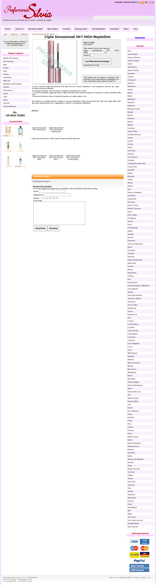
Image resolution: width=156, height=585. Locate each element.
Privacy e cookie (139, 577)
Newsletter (140, 37)
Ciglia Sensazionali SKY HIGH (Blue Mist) (39, 157)
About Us (19, 29)
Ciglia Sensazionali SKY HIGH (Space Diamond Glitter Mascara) (56, 138)
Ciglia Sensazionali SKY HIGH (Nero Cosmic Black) (73, 157)
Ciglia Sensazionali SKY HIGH (43, 34)
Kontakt (66, 29)
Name (35, 191)
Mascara (24, 34)
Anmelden (119, 2)
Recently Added (35, 29)
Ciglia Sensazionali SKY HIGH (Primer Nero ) (56, 157)
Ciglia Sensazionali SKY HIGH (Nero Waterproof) (56, 129)
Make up (14, 34)
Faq (135, 29)
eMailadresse (38, 195)
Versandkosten (98, 29)
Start (5, 34)
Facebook (114, 29)
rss (149, 577)
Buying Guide (81, 29)
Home (7, 29)
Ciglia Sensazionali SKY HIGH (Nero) (39, 129)
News (126, 29)
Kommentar (37, 201)
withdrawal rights (125, 577)
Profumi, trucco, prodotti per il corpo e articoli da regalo (27, 20)
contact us (111, 81)
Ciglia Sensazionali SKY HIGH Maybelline (78, 37)
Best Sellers (52, 29)
